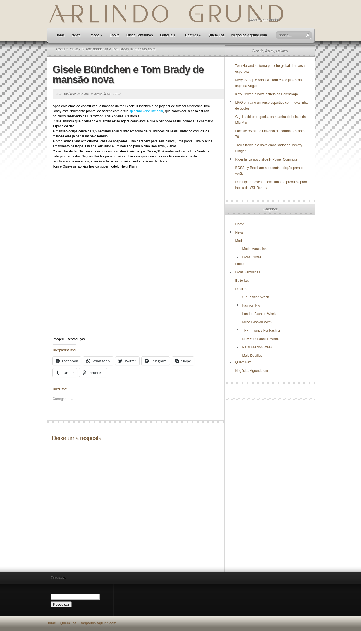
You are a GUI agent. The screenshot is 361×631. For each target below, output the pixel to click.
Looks (114, 35)
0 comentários (100, 94)
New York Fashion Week (260, 339)
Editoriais (167, 35)
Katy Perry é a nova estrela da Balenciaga (266, 94)
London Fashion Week (259, 314)
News (76, 35)
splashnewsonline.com (146, 111)
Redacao (70, 94)
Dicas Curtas (252, 257)
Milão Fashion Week (257, 322)
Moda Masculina (254, 249)
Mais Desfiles (252, 356)
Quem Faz (216, 35)
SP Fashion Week (255, 297)
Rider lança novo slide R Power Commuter (267, 159)
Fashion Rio (251, 305)
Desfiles (193, 35)
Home (60, 35)
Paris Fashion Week (257, 347)
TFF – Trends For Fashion (261, 331)
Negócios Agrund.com (249, 35)
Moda (96, 35)
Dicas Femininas (139, 35)
